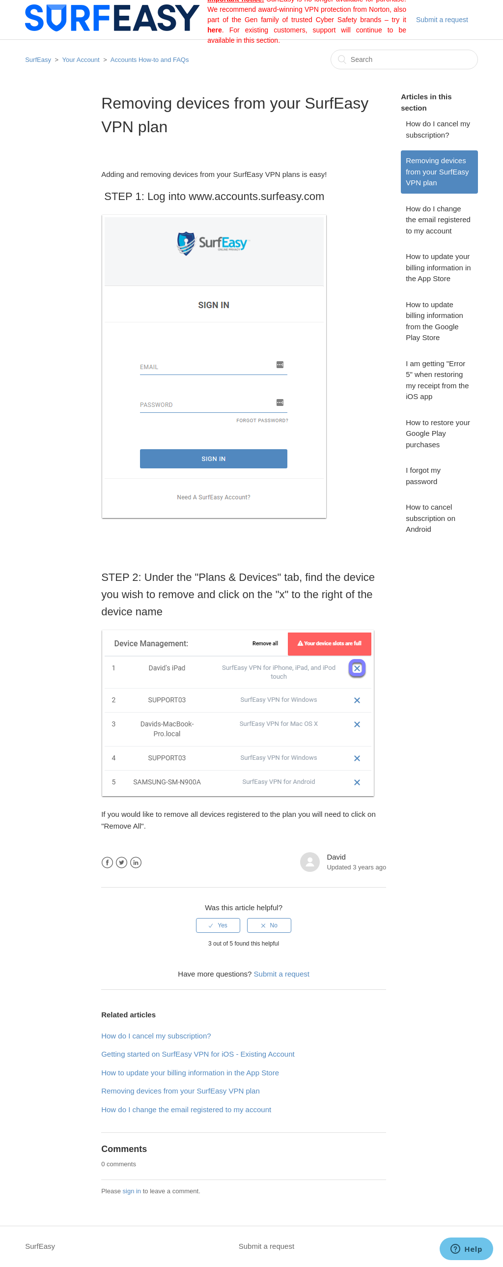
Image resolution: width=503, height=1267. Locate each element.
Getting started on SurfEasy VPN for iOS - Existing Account (198, 1054)
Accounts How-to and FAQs (150, 59)
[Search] (404, 59)
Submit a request (442, 20)
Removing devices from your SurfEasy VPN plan (437, 171)
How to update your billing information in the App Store (438, 267)
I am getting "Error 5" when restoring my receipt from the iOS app (437, 380)
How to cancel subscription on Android (430, 518)
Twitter (121, 863)
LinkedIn (136, 863)
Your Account (82, 59)
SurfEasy (38, 59)
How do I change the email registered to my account (438, 219)
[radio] (218, 925)
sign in (132, 1191)
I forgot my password (423, 476)
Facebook (107, 863)
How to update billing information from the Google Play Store (434, 321)
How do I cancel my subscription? (438, 129)
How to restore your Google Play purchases (438, 433)
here (214, 30)
